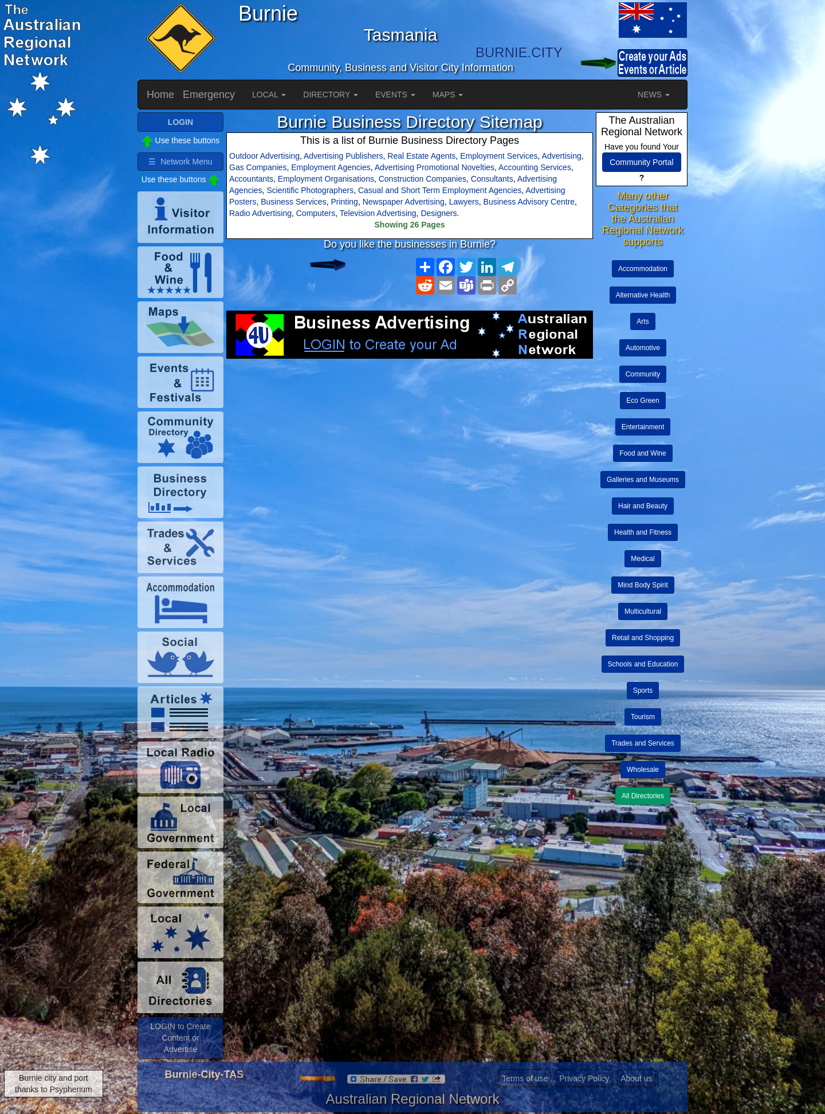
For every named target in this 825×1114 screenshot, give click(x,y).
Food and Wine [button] (642, 453)
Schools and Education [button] (643, 664)
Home (160, 94)
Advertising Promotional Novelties (434, 167)
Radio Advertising (260, 213)
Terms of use (525, 1078)
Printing (344, 201)
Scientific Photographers (309, 190)
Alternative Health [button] (643, 295)
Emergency (209, 94)
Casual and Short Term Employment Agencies (439, 190)
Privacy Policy (584, 1078)
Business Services (293, 201)
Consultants (492, 178)
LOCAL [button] (269, 94)
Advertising (562, 155)
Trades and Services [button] (642, 743)
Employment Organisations (326, 178)
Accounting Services (534, 167)
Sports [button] (643, 691)
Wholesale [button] (643, 770)
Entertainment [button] (643, 427)
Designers (439, 213)
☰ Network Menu (180, 161)
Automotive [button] (643, 348)
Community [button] (643, 374)
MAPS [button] (448, 94)
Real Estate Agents (421, 155)
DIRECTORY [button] (330, 94)
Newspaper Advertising (404, 201)
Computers (315, 213)
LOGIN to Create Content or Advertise (180, 1038)
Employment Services (498, 155)
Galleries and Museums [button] (643, 480)
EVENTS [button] (395, 94)
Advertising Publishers (343, 155)
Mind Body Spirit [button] (642, 585)
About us (636, 1078)
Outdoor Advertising (264, 155)
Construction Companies (422, 178)
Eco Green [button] (642, 401)
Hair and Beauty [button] (642, 506)
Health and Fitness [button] (642, 532)
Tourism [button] (643, 717)
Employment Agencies (331, 167)
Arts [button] (643, 321)
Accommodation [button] (642, 269)
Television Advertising (378, 213)
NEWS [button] (654, 94)
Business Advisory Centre (529, 201)
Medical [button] (642, 559)
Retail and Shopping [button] (643, 638)
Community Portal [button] (641, 162)
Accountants (251, 178)
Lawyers (464, 201)
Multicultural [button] (642, 611)
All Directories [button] (643, 796)
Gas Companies (257, 167)
